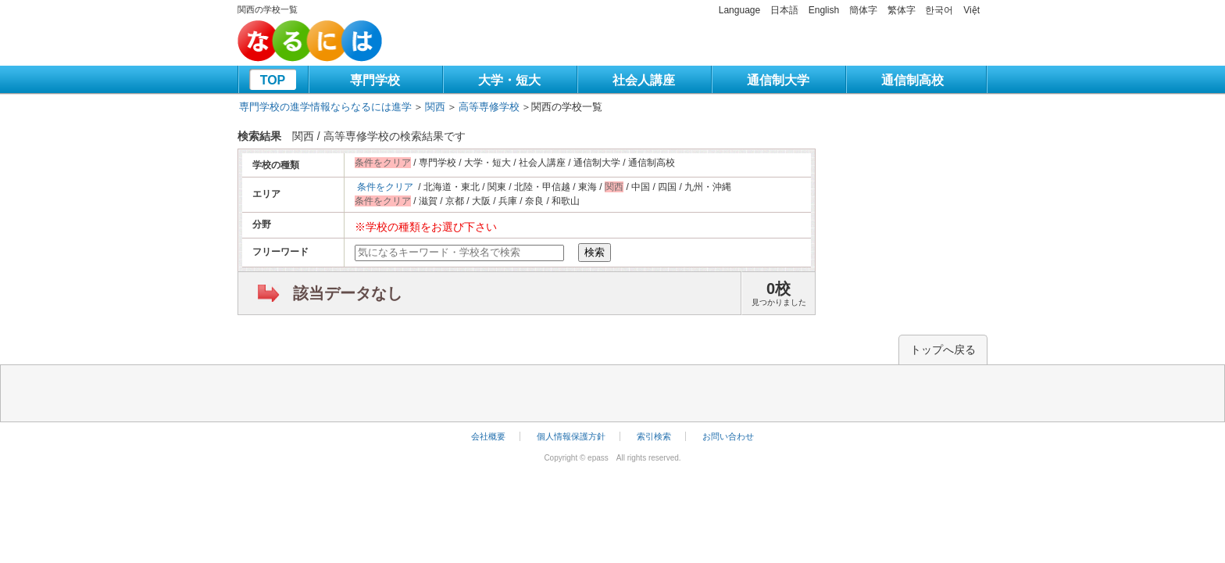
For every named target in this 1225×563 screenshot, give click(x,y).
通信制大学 (778, 80)
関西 (435, 107)
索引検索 (654, 436)
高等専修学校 (489, 107)
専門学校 (375, 80)
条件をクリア (385, 186)
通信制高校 (912, 80)
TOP (273, 80)
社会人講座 (643, 80)
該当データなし (347, 293)
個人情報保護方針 (571, 436)
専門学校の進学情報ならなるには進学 (325, 107)
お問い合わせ (728, 436)
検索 (594, 252)
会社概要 (488, 436)
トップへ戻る (943, 349)
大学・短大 (509, 80)
